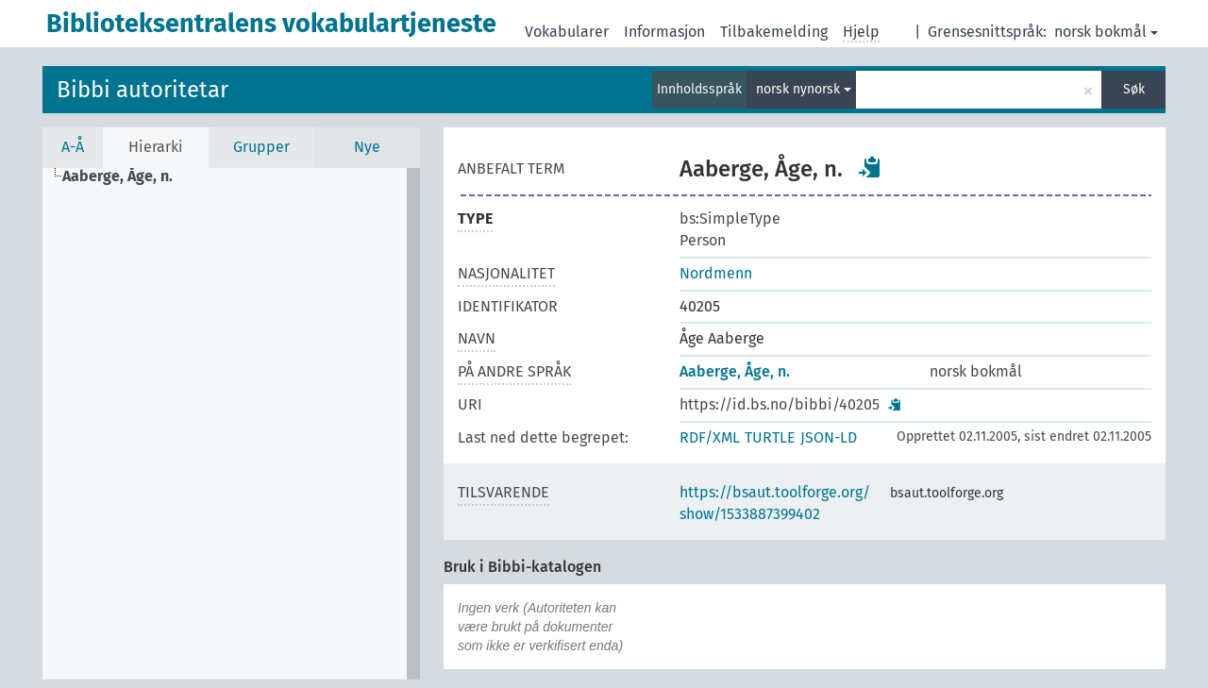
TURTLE (770, 437)
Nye (367, 147)
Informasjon (664, 32)
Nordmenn (716, 273)
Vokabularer (567, 32)
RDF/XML (710, 437)
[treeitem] (125, 176)
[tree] (231, 424)
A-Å (72, 147)
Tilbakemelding (774, 32)
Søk (1134, 89)
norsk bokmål (1106, 32)
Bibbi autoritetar (142, 89)
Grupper (261, 147)
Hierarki (155, 147)
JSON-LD (828, 437)
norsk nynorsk (803, 89)
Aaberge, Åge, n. (735, 371)
